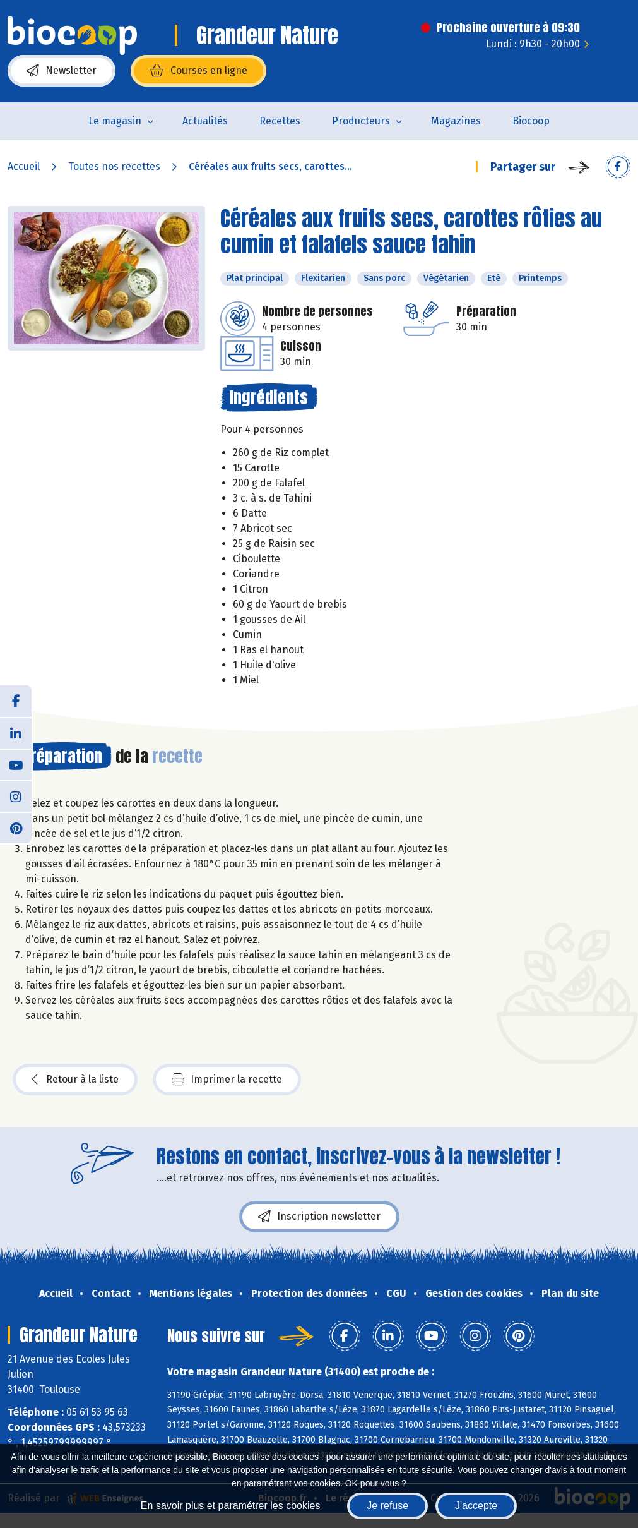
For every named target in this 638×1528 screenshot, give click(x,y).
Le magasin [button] (114, 121)
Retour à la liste (75, 1079)
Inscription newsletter (319, 1216)
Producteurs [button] (361, 121)
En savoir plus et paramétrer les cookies (231, 1505)
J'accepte (476, 1505)
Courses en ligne (198, 70)
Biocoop (531, 121)
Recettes (279, 121)
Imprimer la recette (227, 1079)
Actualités (205, 121)
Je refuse (387, 1505)
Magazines (456, 121)
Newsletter (62, 70)
